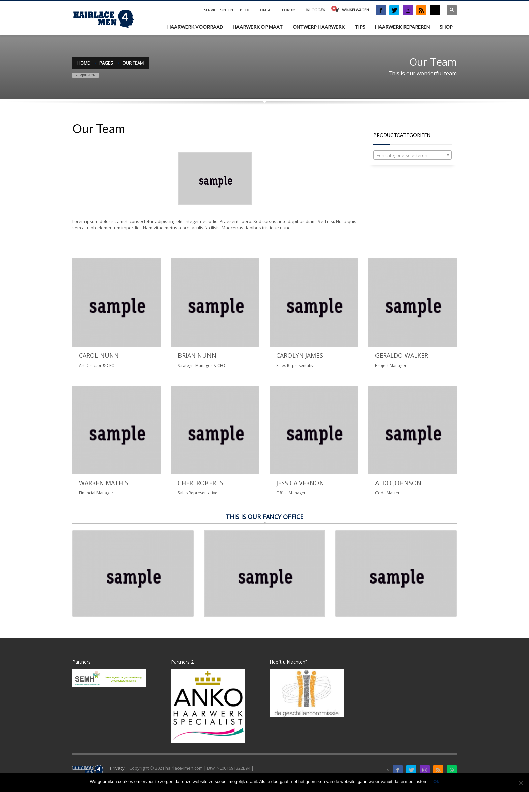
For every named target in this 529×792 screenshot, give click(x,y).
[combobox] (412, 155)
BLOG (245, 10)
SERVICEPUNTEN (218, 10)
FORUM (289, 10)
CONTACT (266, 10)
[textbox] (413, 155)
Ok (436, 781)
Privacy (117, 768)
